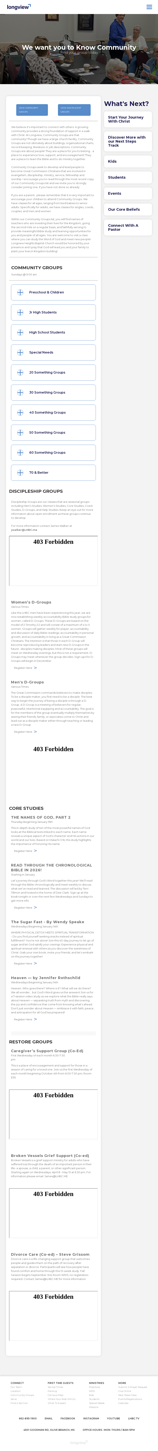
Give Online (124, 1391)
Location (16, 1391)
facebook (68, 1418)
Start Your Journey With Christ (126, 119)
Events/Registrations (130, 1399)
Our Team (16, 1387)
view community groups (28, 110)
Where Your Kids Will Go (61, 1399)
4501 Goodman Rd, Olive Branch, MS (49, 1429)
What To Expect (57, 1403)
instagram (91, 1418)
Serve (14, 1399)
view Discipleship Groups (71, 110)
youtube (113, 1418)
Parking (52, 1391)
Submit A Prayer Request (132, 1387)
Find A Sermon (19, 1403)
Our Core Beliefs (124, 209)
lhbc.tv (133, 1418)
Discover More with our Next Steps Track (127, 141)
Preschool (94, 1387)
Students (117, 177)
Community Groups (22, 1395)
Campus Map (55, 1395)
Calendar (123, 1403)
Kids (112, 161)
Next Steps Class (127, 1395)
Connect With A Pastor (123, 227)
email (49, 1418)
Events (114, 193)
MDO (92, 1391)
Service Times (55, 1387)
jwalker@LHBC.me (24, 529)
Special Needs (96, 1403)
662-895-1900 (28, 1418)
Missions (93, 1407)
